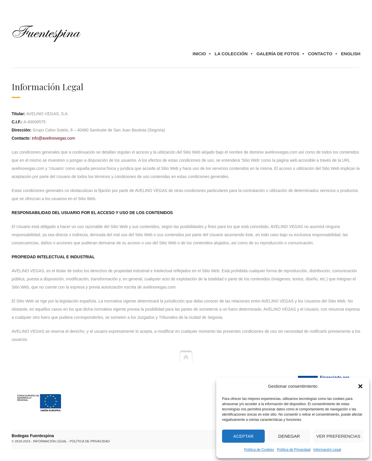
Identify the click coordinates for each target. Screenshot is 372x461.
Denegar (289, 436)
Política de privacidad (90, 441)
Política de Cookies (259, 450)
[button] (360, 386)
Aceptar (243, 436)
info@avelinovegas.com (53, 138)
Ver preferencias (338, 436)
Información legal (50, 441)
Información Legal (327, 450)
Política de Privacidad (293, 450)
